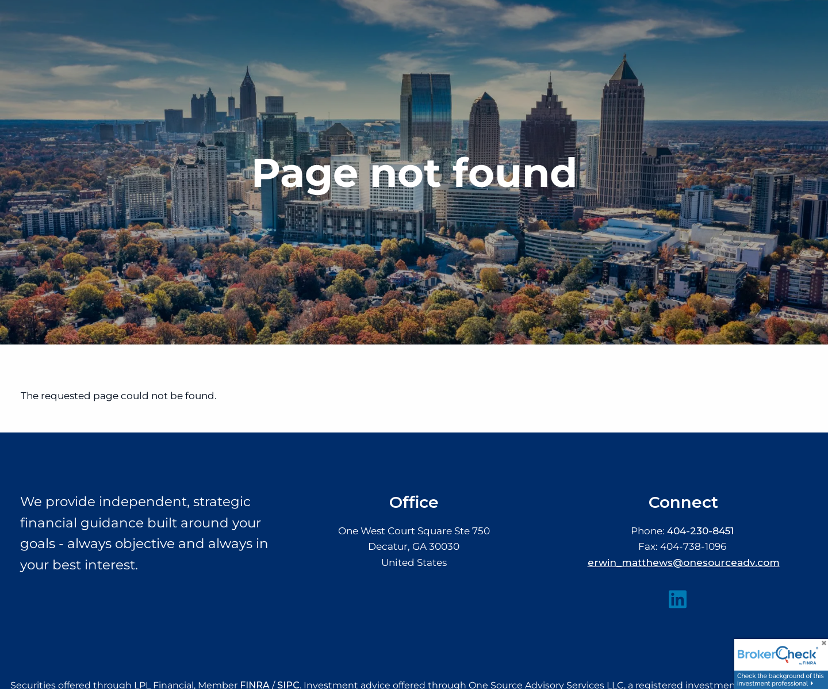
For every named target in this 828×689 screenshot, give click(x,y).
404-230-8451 (700, 531)
